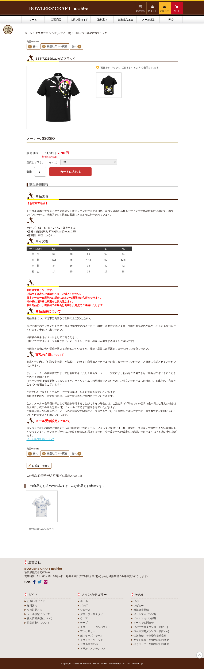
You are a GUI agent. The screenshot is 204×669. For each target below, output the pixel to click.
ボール (84, 601)
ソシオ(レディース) (60, 33)
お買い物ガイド (79, 19)
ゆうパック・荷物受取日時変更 (151, 644)
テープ (84, 622)
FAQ (170, 19)
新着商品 (56, 19)
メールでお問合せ (144, 622)
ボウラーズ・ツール (91, 635)
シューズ (85, 609)
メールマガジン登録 (145, 614)
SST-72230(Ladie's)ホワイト (42, 529)
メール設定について (38, 614)
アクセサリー (87, 631)
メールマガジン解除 (145, 618)
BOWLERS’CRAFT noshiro (93, 663)
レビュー (139, 605)
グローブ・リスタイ (91, 614)
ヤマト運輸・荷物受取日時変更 (151, 639)
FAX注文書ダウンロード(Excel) (151, 631)
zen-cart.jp (137, 663)
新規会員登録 (141, 609)
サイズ (53, 162)
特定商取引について (38, 622)
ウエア (84, 618)
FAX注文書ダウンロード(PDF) (151, 627)
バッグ (84, 605)
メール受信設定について (40, 439)
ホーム (33, 19)
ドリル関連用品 (89, 644)
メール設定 (148, 19)
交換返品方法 (125, 19)
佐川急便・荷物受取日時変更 (150, 635)
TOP (199, 655)
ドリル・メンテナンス (92, 648)
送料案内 (102, 19)
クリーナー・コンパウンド (95, 627)
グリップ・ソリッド (91, 639)
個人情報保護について (39, 618)
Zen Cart (125, 663)
